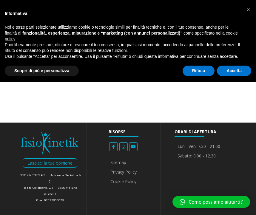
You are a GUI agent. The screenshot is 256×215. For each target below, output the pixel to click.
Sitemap (118, 162)
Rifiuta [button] (198, 70)
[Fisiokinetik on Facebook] (113, 146)
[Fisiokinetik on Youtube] (133, 146)
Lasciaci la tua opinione (50, 163)
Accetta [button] (234, 70)
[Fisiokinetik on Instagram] (123, 146)
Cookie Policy (123, 181)
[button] (211, 202)
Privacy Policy (123, 172)
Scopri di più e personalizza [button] (41, 70)
